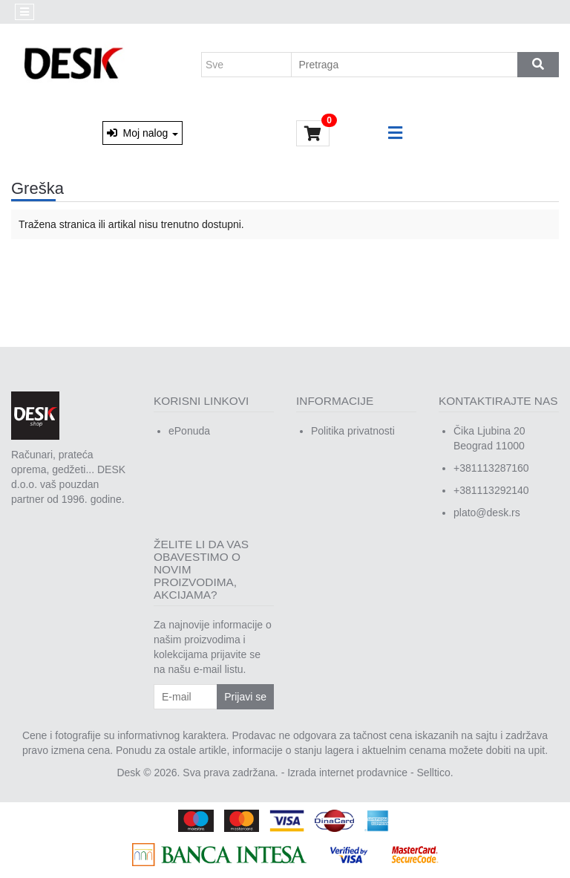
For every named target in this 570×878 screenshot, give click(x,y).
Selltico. (435, 772)
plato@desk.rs (486, 512)
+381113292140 (491, 490)
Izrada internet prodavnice (347, 772)
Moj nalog (142, 133)
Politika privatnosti (353, 431)
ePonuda (189, 431)
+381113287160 (491, 468)
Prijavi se (245, 697)
